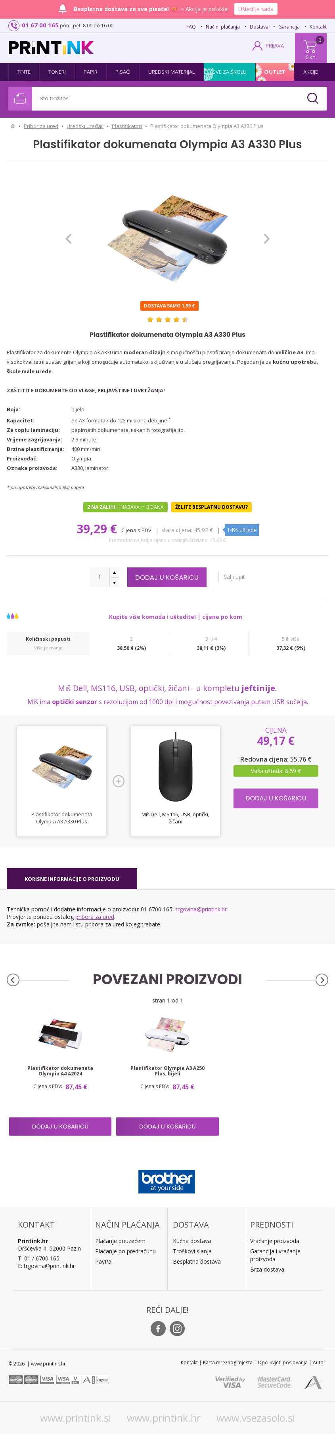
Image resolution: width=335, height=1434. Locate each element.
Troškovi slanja (192, 1251)
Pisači (123, 71)
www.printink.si (75, 1417)
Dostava (259, 26)
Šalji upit (236, 576)
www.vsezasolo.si (255, 1417)
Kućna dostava (192, 1241)
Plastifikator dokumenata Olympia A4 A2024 (60, 1071)
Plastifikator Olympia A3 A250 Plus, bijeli (167, 1071)
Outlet (274, 71)
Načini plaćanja (223, 26)
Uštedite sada (256, 9)
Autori (320, 1362)
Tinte (24, 71)
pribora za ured (94, 916)
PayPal (104, 1261)
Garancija (289, 26)
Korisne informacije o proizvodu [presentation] (72, 878)
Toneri (57, 71)
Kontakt (318, 26)
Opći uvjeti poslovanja (283, 1362)
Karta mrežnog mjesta (228, 1362)
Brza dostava (267, 1269)
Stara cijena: (176, 530)
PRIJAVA (275, 45)
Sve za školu (229, 71)
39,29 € (98, 529)
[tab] (72, 879)
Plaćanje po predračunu (125, 1251)
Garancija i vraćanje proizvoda (275, 1255)
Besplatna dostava (197, 1261)
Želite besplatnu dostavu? (211, 507)
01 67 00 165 (40, 25)
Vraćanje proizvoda (274, 1241)
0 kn (311, 57)
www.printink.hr (164, 1417)
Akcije (310, 71)
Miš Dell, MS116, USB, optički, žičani (175, 818)
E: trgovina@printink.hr (46, 1266)
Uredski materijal (171, 71)
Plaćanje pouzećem (120, 1241)
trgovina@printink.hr (201, 909)
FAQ (191, 26)
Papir (91, 71)
